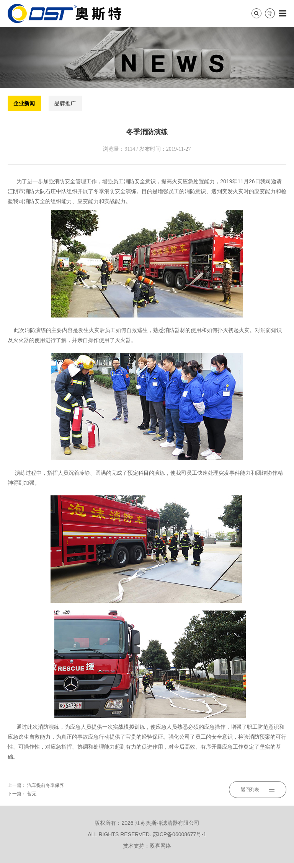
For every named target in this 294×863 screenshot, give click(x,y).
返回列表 (257, 789)
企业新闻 (24, 103)
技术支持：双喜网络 (147, 846)
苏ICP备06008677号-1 (179, 834)
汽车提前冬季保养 (45, 785)
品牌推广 (65, 103)
